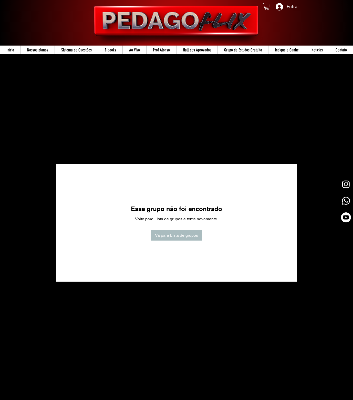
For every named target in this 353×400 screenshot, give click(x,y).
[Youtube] (346, 217)
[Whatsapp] (346, 201)
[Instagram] (346, 184)
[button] (267, 6)
